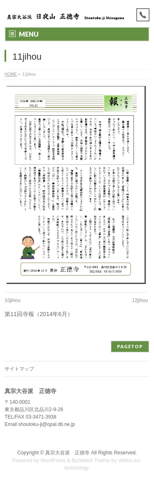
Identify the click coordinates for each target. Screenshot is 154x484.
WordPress (52, 460)
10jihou (13, 300)
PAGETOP (130, 346)
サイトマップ (19, 369)
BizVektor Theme (90, 460)
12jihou (140, 300)
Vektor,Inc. (130, 460)
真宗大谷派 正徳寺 (67, 453)
